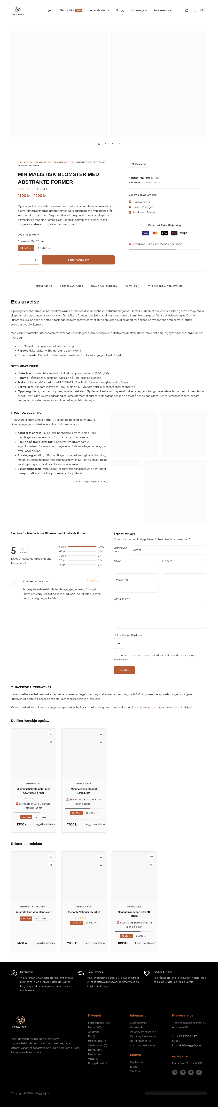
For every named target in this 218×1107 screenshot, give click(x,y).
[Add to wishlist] (139, 164)
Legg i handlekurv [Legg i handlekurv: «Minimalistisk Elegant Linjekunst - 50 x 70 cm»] (95, 824)
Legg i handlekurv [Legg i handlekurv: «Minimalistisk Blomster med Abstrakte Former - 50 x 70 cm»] (44, 824)
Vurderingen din (121, 550)
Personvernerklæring (143, 1032)
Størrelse (31, 241)
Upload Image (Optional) (128, 634)
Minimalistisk (65, 162)
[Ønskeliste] (201, 10)
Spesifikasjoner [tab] (71, 286)
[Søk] (194, 10)
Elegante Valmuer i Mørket (84, 912)
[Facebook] (175, 1072)
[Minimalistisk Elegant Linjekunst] (83, 753)
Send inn (124, 669)
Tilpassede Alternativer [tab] (165, 286)
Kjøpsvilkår (136, 1027)
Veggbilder (31, 162)
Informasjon (139, 10)
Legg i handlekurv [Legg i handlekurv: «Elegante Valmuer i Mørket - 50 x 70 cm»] (95, 942)
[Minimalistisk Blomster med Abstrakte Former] (33, 753)
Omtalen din (122, 599)
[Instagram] (183, 1072)
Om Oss (135, 1071)
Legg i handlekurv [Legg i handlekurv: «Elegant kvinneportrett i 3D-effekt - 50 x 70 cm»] (145, 942)
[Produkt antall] (29, 259)
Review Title (121, 579)
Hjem (49, 10)
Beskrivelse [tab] (43, 286)
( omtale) (42, 189)
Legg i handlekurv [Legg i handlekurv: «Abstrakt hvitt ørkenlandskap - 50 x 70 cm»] (44, 942)
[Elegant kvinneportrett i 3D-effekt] (134, 876)
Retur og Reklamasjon (143, 1036)
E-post (167, 561)
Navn (117, 561)
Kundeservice (162, 10)
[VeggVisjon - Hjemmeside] (18, 10)
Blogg (120, 10)
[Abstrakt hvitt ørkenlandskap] (33, 876)
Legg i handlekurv (78, 259)
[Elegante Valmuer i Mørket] (83, 876)
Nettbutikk (71, 10)
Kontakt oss (147, 707)
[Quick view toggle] (50, 742)
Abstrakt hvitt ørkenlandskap (33, 912)
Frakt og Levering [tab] (104, 286)
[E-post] (191, 1072)
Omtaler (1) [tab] (133, 286)
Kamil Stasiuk (30, 1097)
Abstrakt (41, 906)
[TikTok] (199, 1072)
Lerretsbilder (99, 10)
